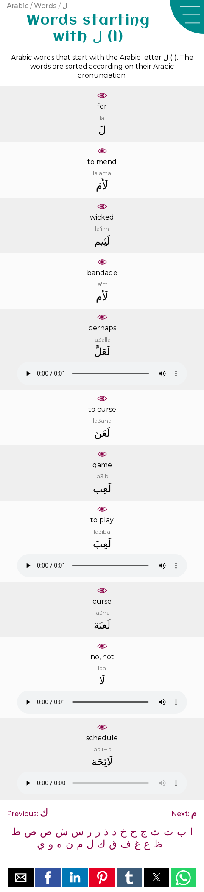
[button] (187, 17)
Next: (184, 814)
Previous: (27, 814)
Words (45, 6)
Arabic (17, 6)
